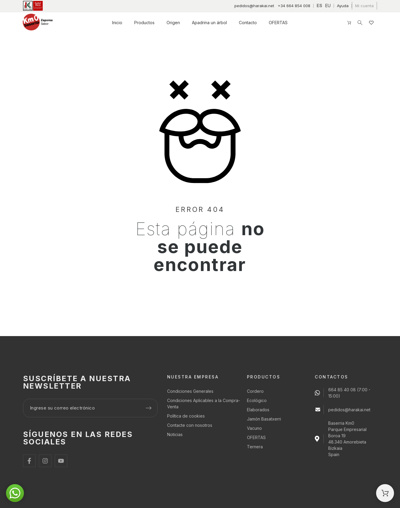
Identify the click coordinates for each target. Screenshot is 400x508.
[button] (15, 493)
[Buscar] (360, 22)
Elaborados (258, 409)
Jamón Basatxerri (264, 418)
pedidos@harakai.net (254, 5)
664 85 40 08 (342, 389)
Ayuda (343, 5)
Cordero (255, 391)
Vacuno (254, 428)
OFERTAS (256, 437)
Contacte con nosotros (189, 425)
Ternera (255, 446)
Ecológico (257, 400)
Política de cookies (186, 415)
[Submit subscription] (149, 408)
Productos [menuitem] (144, 22)
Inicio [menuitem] (117, 22)
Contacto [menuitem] (248, 22)
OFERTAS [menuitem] (278, 22)
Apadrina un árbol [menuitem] (209, 22)
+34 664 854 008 (294, 5)
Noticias (175, 434)
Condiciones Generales (190, 391)
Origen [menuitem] (173, 22)
